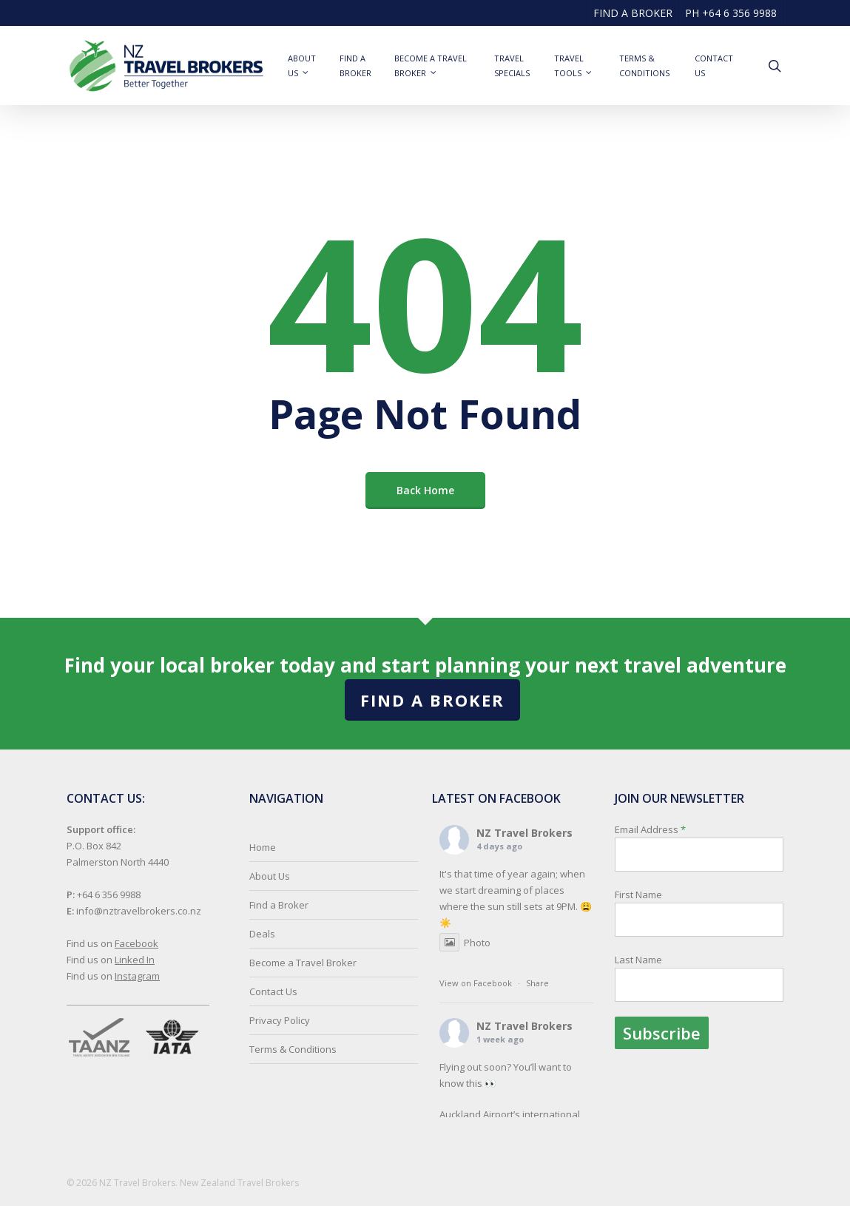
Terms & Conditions (293, 1049)
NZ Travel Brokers (524, 833)
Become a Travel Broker (303, 962)
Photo (464, 942)
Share (537, 982)
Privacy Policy (279, 1020)
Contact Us (273, 991)
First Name (638, 894)
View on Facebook (475, 982)
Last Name (638, 959)
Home (262, 847)
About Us (269, 876)
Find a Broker (432, 700)
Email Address (699, 936)
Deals (262, 933)
